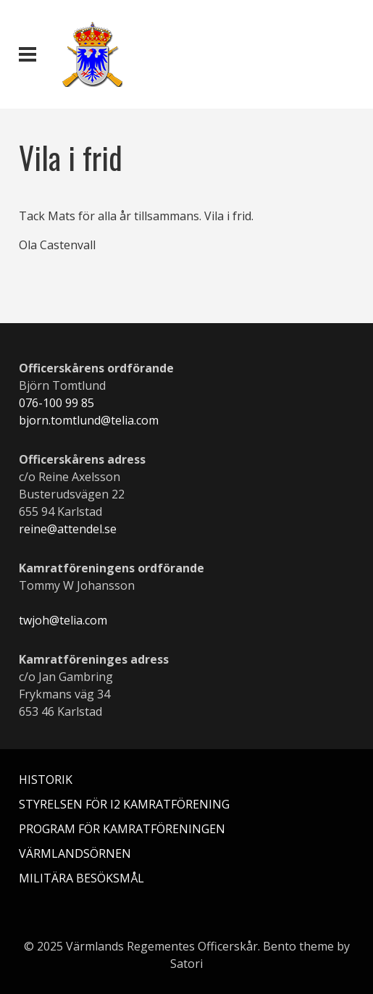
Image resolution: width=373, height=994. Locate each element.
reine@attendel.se (68, 529)
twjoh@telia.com (63, 620)
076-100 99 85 (56, 403)
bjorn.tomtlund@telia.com (89, 420)
